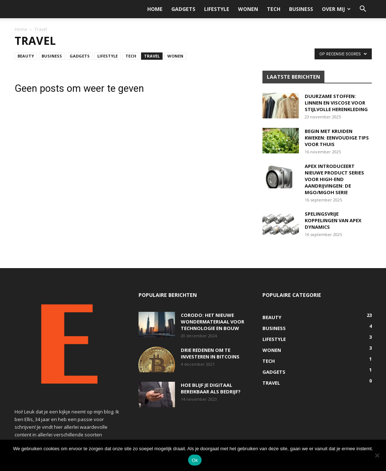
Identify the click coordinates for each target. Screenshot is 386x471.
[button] (363, 9)
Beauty (25, 56)
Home (155, 8)
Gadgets (183, 8)
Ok (195, 460)
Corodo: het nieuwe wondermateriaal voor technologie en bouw (212, 321)
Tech (273, 8)
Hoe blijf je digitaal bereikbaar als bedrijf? (211, 388)
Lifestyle (216, 8)
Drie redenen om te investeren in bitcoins (210, 353)
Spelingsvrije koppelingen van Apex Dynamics (333, 220)
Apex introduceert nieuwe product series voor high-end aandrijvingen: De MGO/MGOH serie (334, 179)
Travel (152, 56)
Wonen (248, 8)
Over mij (336, 8)
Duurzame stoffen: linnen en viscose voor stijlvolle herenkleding (336, 103)
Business (301, 8)
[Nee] (377, 455)
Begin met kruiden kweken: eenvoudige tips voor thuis (337, 138)
